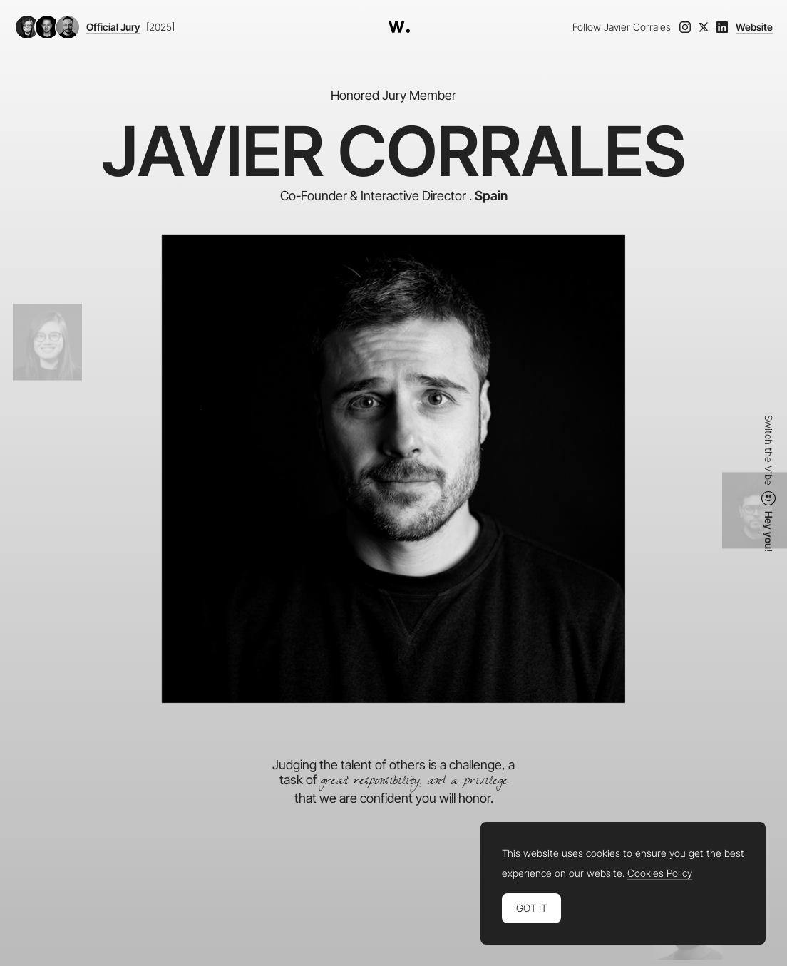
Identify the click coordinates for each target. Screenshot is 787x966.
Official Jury (113, 27)
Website (754, 27)
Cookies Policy (659, 873)
